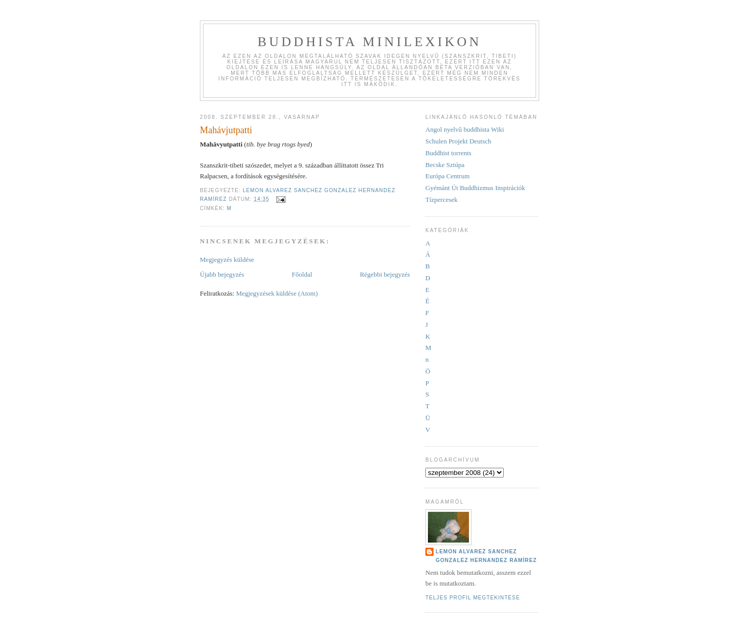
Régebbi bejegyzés (385, 274)
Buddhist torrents (448, 153)
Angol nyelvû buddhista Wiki (464, 129)
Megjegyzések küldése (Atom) (277, 293)
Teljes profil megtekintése (472, 597)
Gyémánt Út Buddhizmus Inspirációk (475, 188)
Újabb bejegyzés (222, 274)
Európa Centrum (447, 176)
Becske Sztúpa (444, 165)
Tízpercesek (441, 199)
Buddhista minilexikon (369, 41)
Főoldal (302, 274)
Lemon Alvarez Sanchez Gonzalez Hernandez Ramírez (486, 556)
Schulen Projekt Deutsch (458, 141)
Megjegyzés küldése (227, 259)
